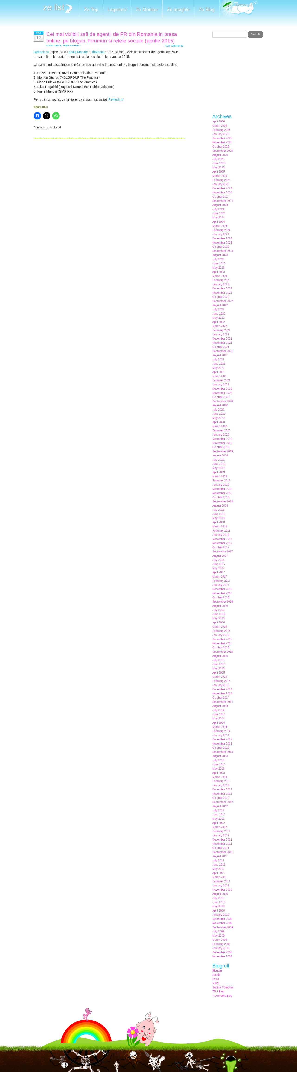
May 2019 (218, 468)
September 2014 (222, 701)
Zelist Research (72, 45)
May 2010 (218, 906)
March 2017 (219, 576)
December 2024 (222, 188)
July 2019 (218, 459)
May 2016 (218, 618)
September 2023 (222, 251)
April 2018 (218, 522)
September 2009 (222, 927)
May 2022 (218, 317)
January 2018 (220, 534)
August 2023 (220, 255)
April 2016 (218, 622)
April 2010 (218, 910)
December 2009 (222, 919)
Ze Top (91, 9)
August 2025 (220, 155)
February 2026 (221, 130)
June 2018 (218, 514)
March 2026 (219, 125)
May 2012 (218, 818)
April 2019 (218, 472)
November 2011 (222, 843)
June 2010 (218, 902)
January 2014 (220, 735)
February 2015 (221, 681)
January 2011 (220, 885)
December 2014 (222, 689)
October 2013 (220, 747)
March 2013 (219, 777)
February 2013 (221, 781)
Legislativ (117, 9)
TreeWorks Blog (222, 995)
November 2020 (222, 393)
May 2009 (218, 935)
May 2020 (218, 418)
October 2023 (220, 246)
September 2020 (222, 401)
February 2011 (221, 881)
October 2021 (220, 347)
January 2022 (220, 334)
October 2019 (220, 447)
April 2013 (218, 772)
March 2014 (219, 727)
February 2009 (221, 944)
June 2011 (218, 864)
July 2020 (218, 409)
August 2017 (220, 555)
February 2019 (221, 480)
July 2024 (218, 209)
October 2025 (220, 146)
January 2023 (220, 284)
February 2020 (221, 430)
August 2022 (220, 305)
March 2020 (219, 426)
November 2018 (222, 493)
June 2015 (218, 664)
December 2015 (222, 639)
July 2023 (218, 259)
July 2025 (218, 159)
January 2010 (220, 914)
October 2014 (220, 697)
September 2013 (222, 752)
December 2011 (222, 839)
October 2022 (220, 296)
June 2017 (218, 564)
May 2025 (218, 167)
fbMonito (98, 52)
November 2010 (222, 889)
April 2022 (218, 322)
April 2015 (218, 672)
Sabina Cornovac (223, 987)
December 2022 (222, 288)
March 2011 (219, 877)
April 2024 (218, 221)
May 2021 (218, 367)
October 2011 (220, 848)
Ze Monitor (147, 9)
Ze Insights (178, 9)
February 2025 (221, 180)
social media (53, 45)
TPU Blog (218, 991)
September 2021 (222, 351)
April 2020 (218, 422)
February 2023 (221, 280)
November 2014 (222, 693)
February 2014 (221, 731)
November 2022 (222, 292)
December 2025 (222, 138)
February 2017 (221, 580)
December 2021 (222, 338)
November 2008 (222, 956)
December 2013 (222, 739)
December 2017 (222, 539)
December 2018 (222, 489)
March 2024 (219, 226)
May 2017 (218, 568)
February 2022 (221, 330)
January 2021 (220, 384)
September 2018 (222, 501)
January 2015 (220, 685)
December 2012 (222, 789)
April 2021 (218, 372)
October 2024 (220, 196)
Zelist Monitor (78, 52)
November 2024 (222, 192)
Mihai (215, 983)
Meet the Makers (238, 9)
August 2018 (220, 505)
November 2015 (222, 643)
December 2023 (222, 238)
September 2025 (222, 150)
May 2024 (218, 217)
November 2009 (222, 923)
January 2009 (220, 948)
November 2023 (222, 242)
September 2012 (222, 802)
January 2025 (220, 184)
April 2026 (218, 121)
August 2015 (220, 656)
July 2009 (218, 931)
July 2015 (218, 660)
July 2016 (218, 610)
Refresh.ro (41, 52)
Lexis (215, 979)
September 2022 (222, 301)
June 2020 (218, 413)
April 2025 (218, 171)
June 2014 (218, 714)
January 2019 (220, 484)
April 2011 (218, 873)
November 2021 (222, 342)
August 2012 (220, 806)
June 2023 (218, 263)
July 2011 (218, 860)
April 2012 (218, 823)
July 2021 (218, 359)
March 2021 (219, 376)
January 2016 (220, 635)
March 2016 (219, 626)
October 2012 (220, 797)
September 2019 (222, 451)
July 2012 (218, 810)
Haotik (216, 974)
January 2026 (220, 134)
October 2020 (220, 397)
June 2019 (218, 463)
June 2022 (218, 313)
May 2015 (218, 668)
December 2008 (222, 952)
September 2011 (222, 852)
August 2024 (220, 205)
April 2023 (218, 271)
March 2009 (219, 939)
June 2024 (218, 213)
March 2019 (219, 476)
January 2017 (220, 585)
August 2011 (220, 856)
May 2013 (218, 768)
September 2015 (222, 651)
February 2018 (221, 530)
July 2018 (218, 509)
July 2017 (218, 560)
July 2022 (218, 309)
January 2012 (220, 835)
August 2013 (220, 756)
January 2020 (220, 434)
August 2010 (220, 893)
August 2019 (220, 455)
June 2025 (218, 163)
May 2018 (218, 518)
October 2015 (220, 647)
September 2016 (222, 601)
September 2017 (222, 551)
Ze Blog (207, 9)
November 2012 (222, 793)
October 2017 (220, 547)
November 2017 (222, 543)
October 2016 (220, 597)
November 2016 (222, 593)
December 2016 (222, 589)
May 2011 (218, 868)
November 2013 (222, 743)
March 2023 (219, 276)
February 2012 (221, 831)
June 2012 (218, 814)
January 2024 (220, 234)
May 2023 (218, 267)
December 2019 (222, 438)
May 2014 (218, 718)
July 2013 (218, 760)
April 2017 (218, 572)
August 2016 (220, 605)
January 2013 (220, 785)
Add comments (174, 45)
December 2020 (222, 388)
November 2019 (222, 443)
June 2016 (218, 614)
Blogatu (217, 970)
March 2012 (219, 827)
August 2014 (220, 706)
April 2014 (218, 722)
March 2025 (219, 175)
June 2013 (218, 764)
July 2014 (218, 710)
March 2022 (219, 326)
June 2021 (218, 363)
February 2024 (221, 230)
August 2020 (220, 405)
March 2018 (219, 526)
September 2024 (222, 200)
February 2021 (221, 380)
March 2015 (219, 676)
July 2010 (218, 898)
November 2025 (222, 142)
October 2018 (220, 497)
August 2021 (220, 355)
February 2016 (221, 630)
